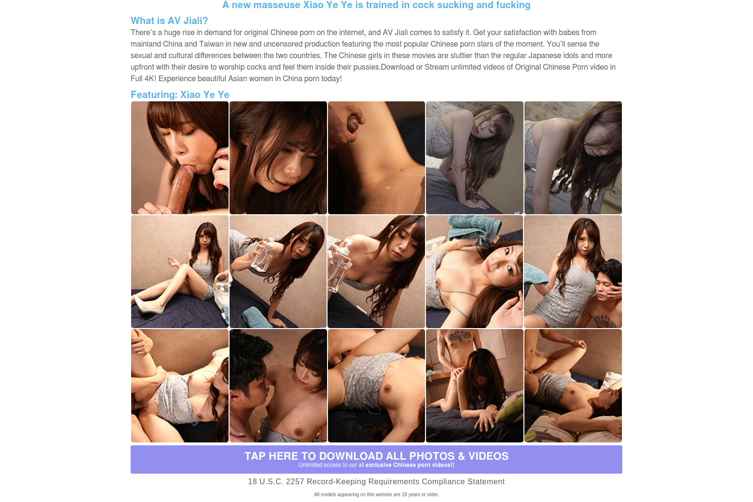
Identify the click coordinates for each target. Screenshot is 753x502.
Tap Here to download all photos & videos (376, 459)
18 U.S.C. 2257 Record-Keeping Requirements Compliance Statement (376, 482)
